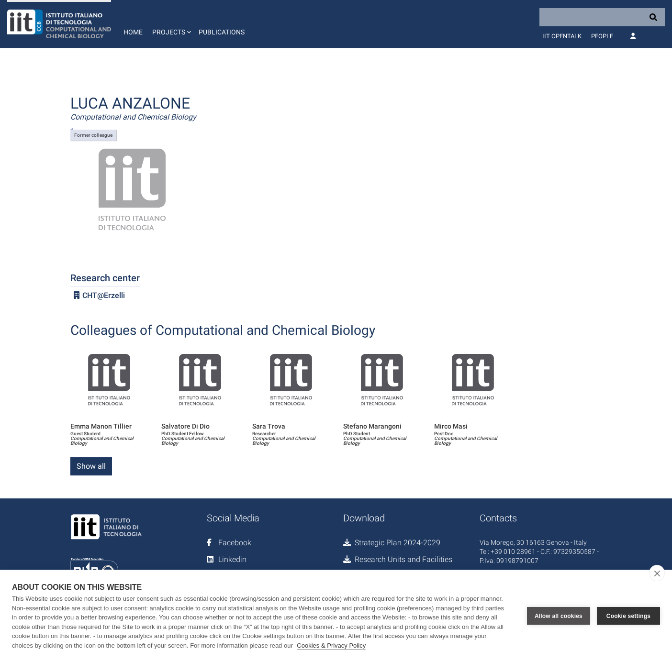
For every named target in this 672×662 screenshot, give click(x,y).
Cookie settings (628, 616)
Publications (222, 32)
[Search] (602, 17)
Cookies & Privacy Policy (331, 645)
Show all (91, 466)
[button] (170, 24)
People (602, 36)
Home (133, 32)
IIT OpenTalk (562, 36)
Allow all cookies (558, 616)
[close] (657, 573)
